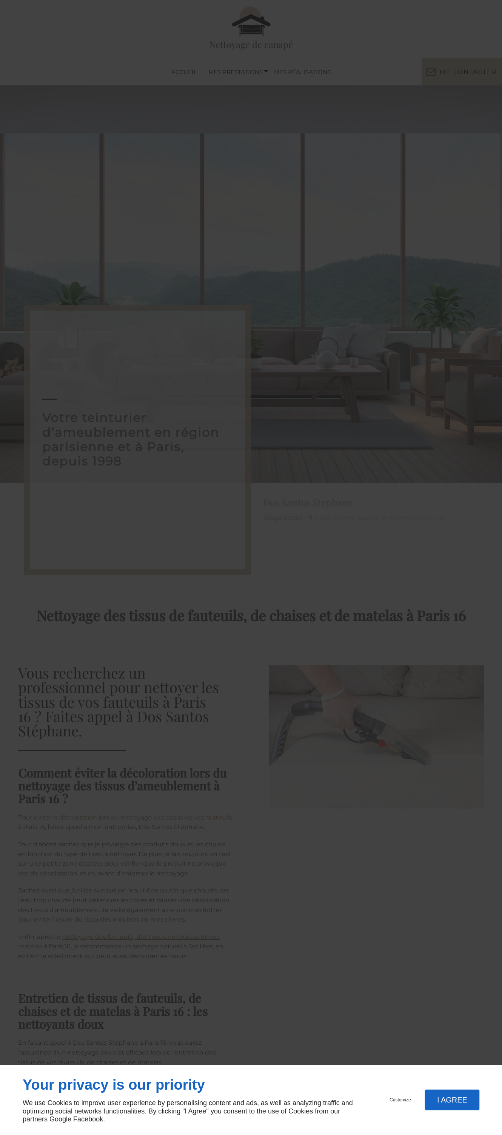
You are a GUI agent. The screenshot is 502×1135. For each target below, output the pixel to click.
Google (60, 1119)
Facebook (88, 1119)
